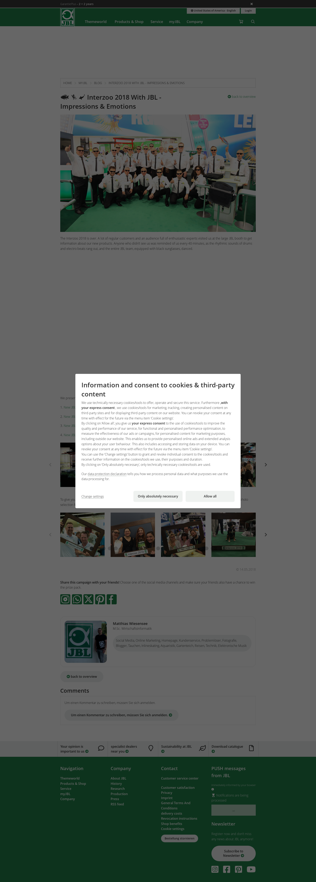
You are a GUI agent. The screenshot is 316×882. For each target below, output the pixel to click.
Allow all (210, 496)
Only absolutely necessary (158, 496)
